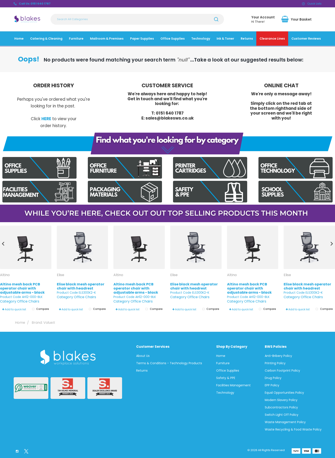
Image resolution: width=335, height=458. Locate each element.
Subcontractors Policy (281, 407)
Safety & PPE (225, 378)
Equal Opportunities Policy (284, 392)
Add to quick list (14, 309)
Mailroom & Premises (107, 38)
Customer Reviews (306, 38)
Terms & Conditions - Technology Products (169, 363)
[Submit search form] (216, 19)
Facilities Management (233, 385)
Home (19, 38)
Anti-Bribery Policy (278, 356)
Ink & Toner (225, 38)
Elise (61, 274)
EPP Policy (272, 385)
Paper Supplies (142, 38)
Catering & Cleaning (46, 38)
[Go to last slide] (3, 243)
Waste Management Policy (285, 422)
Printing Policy (275, 363)
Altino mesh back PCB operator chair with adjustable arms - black (22, 288)
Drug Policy (273, 378)
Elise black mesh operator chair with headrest (80, 286)
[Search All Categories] (137, 19)
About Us (143, 356)
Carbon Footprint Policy (282, 370)
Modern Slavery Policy (281, 400)
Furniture (76, 38)
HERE (46, 119)
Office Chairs (28, 301)
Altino (5, 274)
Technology (200, 38)
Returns (247, 38)
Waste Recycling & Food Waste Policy (293, 429)
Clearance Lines (272, 38)
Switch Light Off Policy (281, 415)
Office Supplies (172, 38)
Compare (39, 309)
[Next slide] (331, 243)
